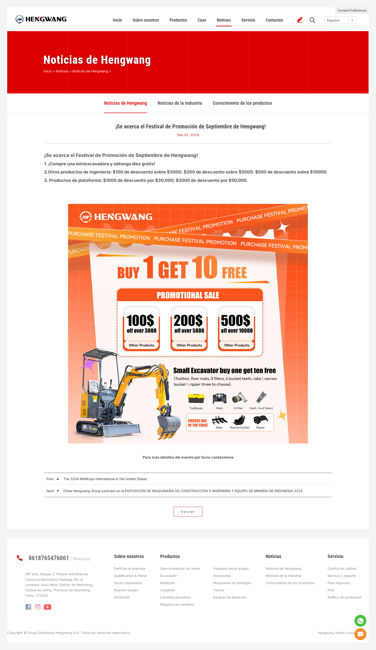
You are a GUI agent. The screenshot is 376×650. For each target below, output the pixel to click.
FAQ (331, 590)
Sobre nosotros (146, 20)
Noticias (224, 20)
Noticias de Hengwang (125, 103)
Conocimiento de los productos (242, 103)
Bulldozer (167, 583)
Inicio (117, 20)
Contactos (274, 20)
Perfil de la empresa (129, 568)
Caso (202, 20)
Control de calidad (342, 568)
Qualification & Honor (130, 576)
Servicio (248, 20)
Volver (188, 512)
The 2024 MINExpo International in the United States (105, 479)
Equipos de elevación (230, 597)
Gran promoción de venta (180, 568)
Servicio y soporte (342, 576)
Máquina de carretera (177, 604)
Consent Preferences (352, 10)
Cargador (167, 590)
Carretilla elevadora (175, 597)
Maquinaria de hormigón (232, 583)
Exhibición (122, 597)
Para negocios (339, 583)
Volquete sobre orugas (231, 568)
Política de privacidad (345, 597)
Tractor (218, 590)
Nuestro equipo (126, 590)
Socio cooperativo (128, 583)
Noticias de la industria (180, 103)
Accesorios (221, 576)
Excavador (168, 576)
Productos (178, 20)
